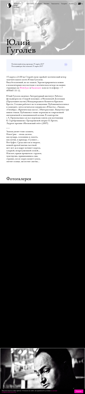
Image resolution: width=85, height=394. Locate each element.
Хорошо (79, 391)
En (82, 4)
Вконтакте (36, 88)
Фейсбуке (24, 88)
